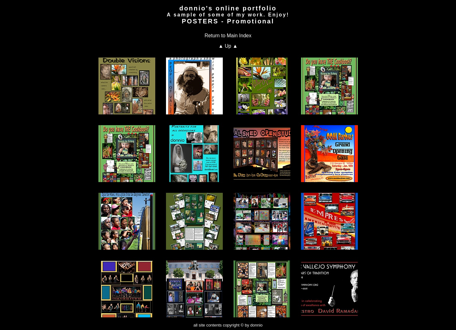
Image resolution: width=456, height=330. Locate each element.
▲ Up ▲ (228, 46)
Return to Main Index (228, 35)
